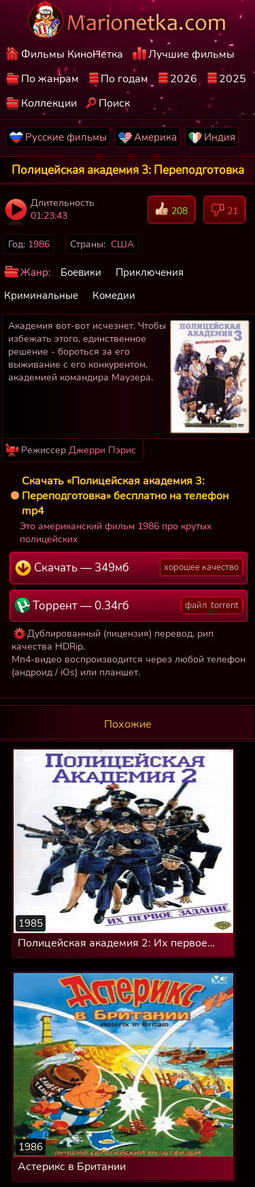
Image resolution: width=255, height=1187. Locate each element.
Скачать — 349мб (129, 567)
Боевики (81, 272)
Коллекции (49, 103)
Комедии (113, 295)
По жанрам (50, 78)
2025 (232, 78)
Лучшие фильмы (191, 54)
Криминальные (41, 295)
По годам (124, 78)
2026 (183, 78)
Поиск (114, 103)
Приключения (150, 272)
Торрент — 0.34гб (129, 605)
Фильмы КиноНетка (72, 54)
